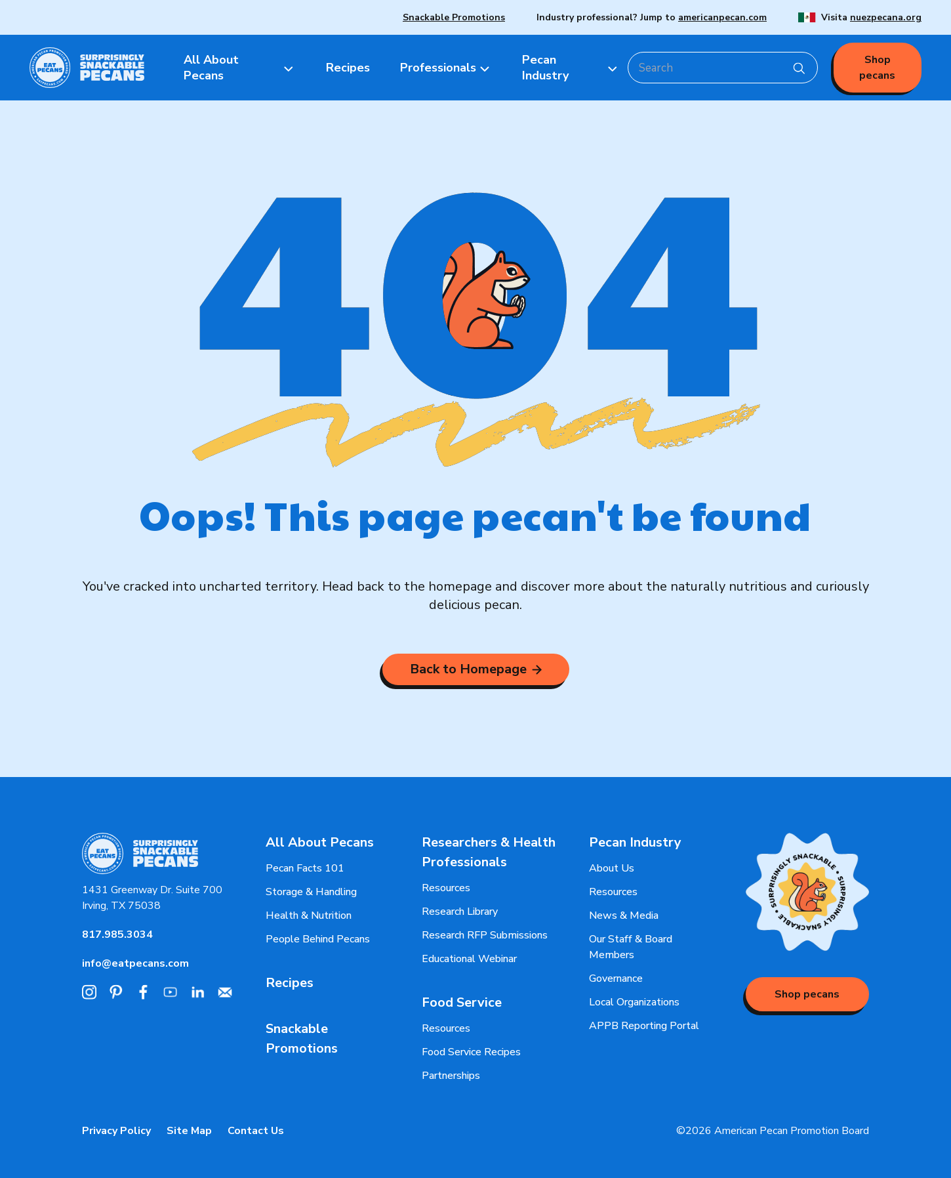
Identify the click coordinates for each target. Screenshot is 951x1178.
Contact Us (256, 1131)
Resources (446, 888)
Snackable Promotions (454, 17)
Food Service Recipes (471, 1052)
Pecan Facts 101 (305, 868)
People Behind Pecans (318, 939)
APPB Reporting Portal (644, 1026)
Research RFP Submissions (485, 935)
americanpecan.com (722, 17)
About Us (611, 868)
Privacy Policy (116, 1131)
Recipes (290, 983)
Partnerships (451, 1075)
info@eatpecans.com (135, 963)
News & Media (623, 915)
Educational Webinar (469, 959)
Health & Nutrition (309, 915)
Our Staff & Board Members (630, 947)
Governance (616, 978)
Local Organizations (634, 1002)
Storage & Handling (311, 892)
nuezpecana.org (885, 17)
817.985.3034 (117, 934)
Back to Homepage (476, 669)
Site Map (189, 1131)
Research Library (460, 911)
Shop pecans (877, 68)
